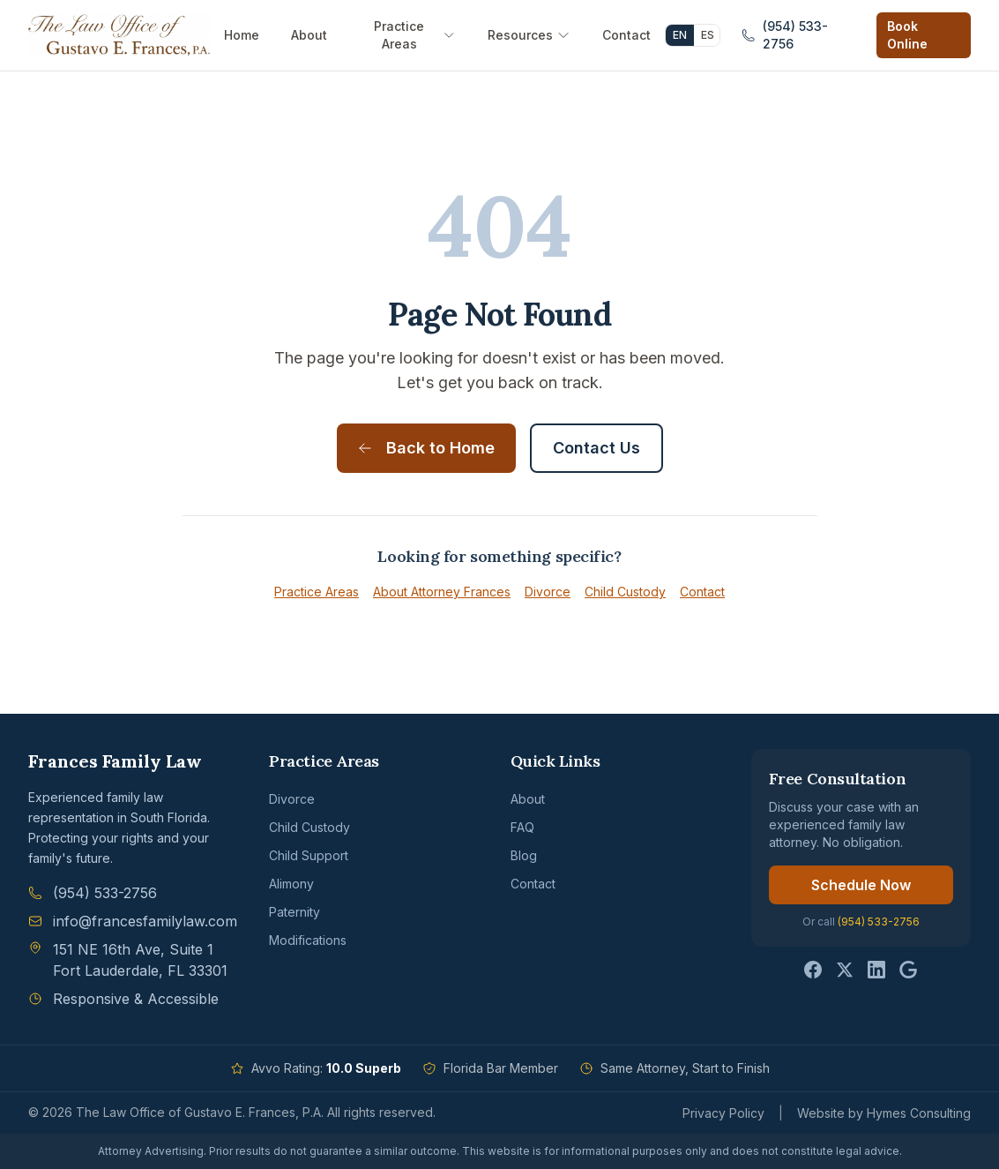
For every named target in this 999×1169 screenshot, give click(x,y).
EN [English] (680, 34)
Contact (626, 34)
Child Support (308, 855)
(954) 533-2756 (879, 921)
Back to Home (426, 447)
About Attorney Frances (442, 591)
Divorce (547, 591)
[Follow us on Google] (908, 969)
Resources (529, 34)
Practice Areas (414, 35)
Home (241, 34)
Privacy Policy (723, 1112)
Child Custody (625, 591)
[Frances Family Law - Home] (119, 35)
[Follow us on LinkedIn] (876, 969)
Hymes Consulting (919, 1112)
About (309, 34)
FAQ (522, 827)
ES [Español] (707, 34)
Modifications (308, 940)
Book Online (907, 35)
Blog (524, 855)
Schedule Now (861, 885)
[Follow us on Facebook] (813, 969)
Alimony (291, 883)
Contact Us (596, 447)
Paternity (294, 911)
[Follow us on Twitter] (845, 969)
